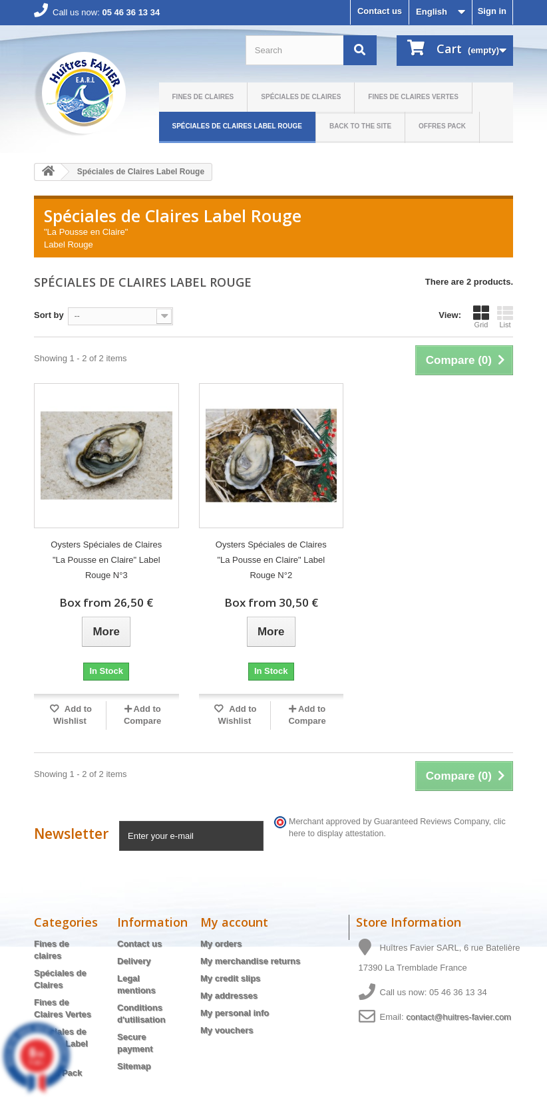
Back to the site (360, 126)
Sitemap (134, 1066)
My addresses (229, 996)
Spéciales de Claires (301, 96)
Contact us (379, 11)
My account (234, 922)
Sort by (49, 315)
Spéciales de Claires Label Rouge (237, 126)
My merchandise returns (250, 961)
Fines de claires (203, 96)
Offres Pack (442, 126)
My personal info (234, 1013)
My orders (221, 944)
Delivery (134, 961)
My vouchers (226, 1030)
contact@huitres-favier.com (458, 1017)
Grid (481, 317)
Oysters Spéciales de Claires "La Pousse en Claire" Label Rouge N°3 (106, 560)
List (505, 317)
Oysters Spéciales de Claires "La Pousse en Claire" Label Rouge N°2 (271, 560)
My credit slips (230, 978)
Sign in (492, 11)
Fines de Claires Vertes (413, 96)
